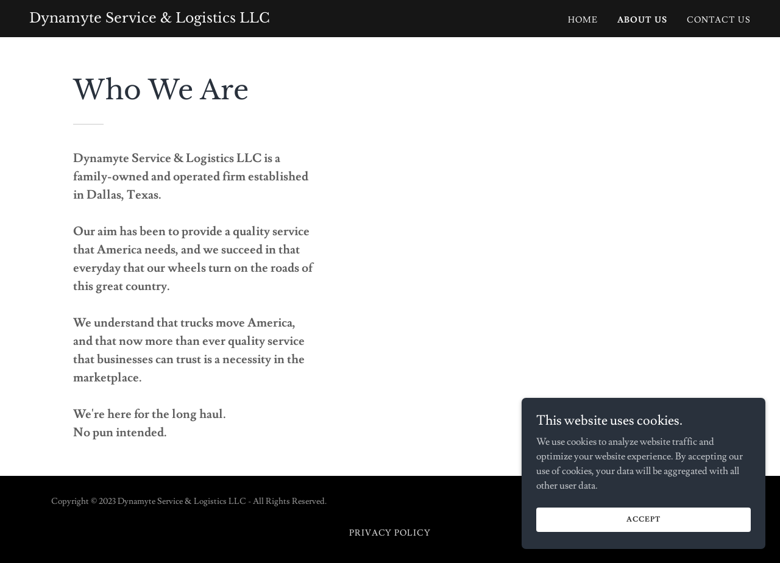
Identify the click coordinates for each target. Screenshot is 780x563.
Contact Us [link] (719, 20)
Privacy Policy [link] (390, 533)
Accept (643, 519)
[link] (149, 19)
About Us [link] (642, 20)
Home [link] (583, 20)
